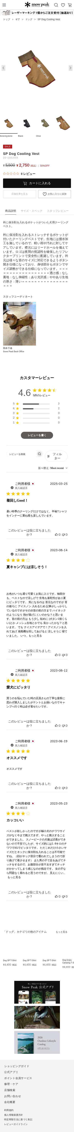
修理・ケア (11, 1083)
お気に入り (63, 5)
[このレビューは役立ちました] (56, 535)
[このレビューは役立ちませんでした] (63, 535)
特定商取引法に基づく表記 (18, 1119)
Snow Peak (37, 5)
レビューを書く (37, 435)
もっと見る (35, 635)
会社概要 (9, 1102)
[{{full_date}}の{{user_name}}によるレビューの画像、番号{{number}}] (14, 580)
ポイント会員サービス (18, 1078)
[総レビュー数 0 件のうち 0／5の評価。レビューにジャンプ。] (19, 174)
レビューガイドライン (16, 1124)
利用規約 (9, 1110)
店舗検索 (9, 1090)
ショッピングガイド (16, 1066)
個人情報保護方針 (13, 1115)
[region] (36, 404)
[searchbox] (21, 454)
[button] (70, 68)
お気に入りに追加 (57, 194)
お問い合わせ (12, 1096)
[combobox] (53, 468)
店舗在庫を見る (19, 194)
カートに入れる (40, 183)
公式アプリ (11, 1072)
